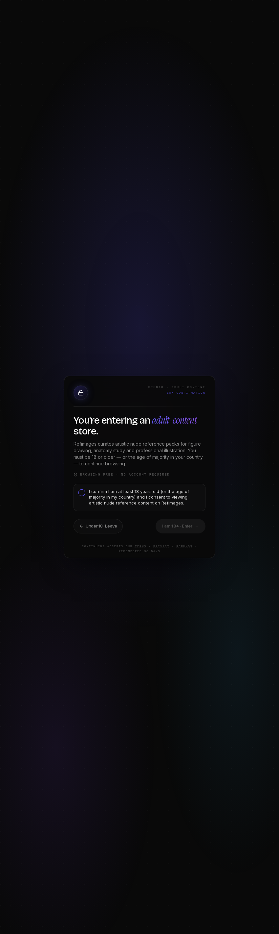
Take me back (94, 525)
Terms (130, 547)
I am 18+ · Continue (178, 525)
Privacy (151, 547)
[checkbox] (79, 497)
